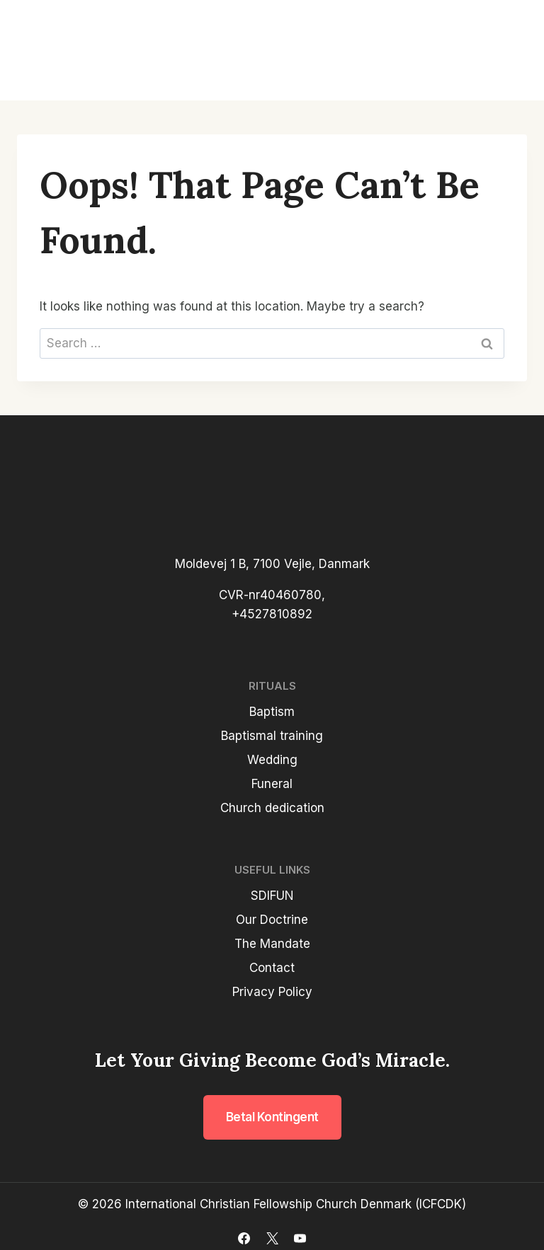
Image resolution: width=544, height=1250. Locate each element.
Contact (272, 968)
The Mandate (272, 944)
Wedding (272, 760)
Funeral (272, 784)
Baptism (272, 712)
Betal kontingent (272, 1117)
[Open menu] (510, 50)
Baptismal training (272, 736)
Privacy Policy (272, 992)
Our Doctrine (272, 920)
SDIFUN (272, 896)
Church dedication (272, 808)
